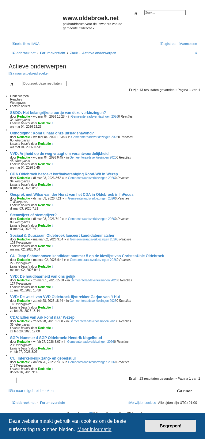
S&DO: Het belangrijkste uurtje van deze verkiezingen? (58, 113)
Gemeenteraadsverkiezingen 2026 (94, 116)
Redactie (23, 116)
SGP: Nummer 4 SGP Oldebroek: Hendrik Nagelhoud (56, 338)
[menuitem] (36, 43)
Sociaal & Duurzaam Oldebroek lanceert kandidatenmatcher (62, 235)
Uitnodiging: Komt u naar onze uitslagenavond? (52, 133)
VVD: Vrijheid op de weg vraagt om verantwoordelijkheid (59, 154)
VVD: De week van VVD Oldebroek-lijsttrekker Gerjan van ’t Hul (65, 297)
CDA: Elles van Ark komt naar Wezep (42, 317)
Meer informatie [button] (95, 429)
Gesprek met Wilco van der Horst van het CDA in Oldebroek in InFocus (72, 194)
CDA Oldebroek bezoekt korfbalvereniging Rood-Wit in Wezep (64, 174)
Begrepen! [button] (170, 425)
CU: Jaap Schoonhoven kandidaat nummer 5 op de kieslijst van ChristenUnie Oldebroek (87, 256)
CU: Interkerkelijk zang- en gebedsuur (43, 358)
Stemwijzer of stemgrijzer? (33, 215)
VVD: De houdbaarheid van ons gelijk (42, 276)
